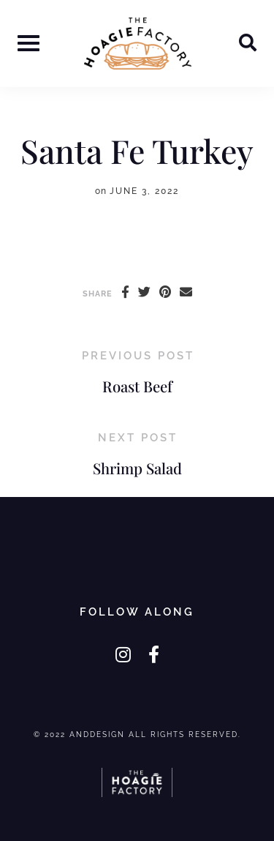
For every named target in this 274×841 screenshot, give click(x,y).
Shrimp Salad (137, 468)
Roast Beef (137, 386)
